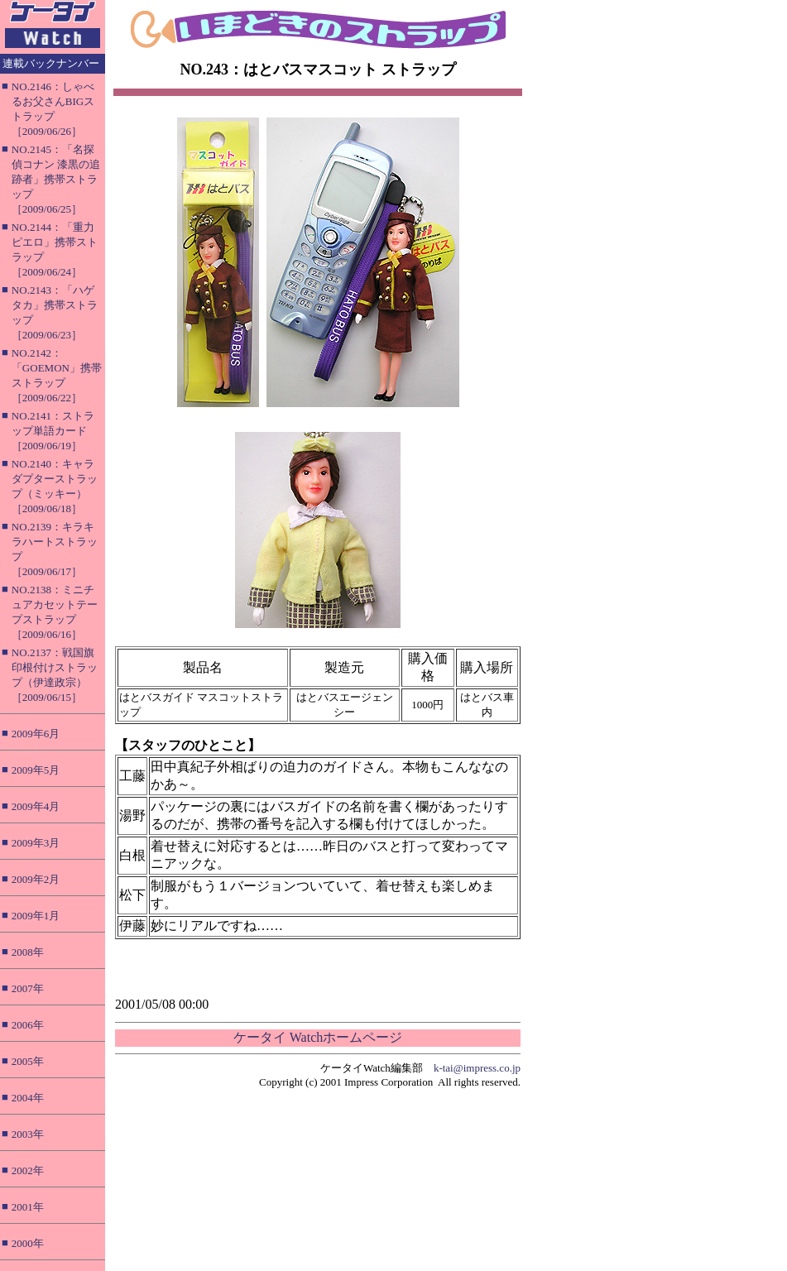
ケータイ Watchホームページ (317, 1037)
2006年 (28, 1025)
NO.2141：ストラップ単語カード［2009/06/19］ (53, 431)
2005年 (28, 1061)
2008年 (28, 952)
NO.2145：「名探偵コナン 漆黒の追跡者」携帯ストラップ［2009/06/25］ (56, 179)
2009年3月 (36, 843)
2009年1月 (36, 915)
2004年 (28, 1097)
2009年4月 (36, 806)
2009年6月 (36, 733)
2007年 (28, 988)
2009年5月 (36, 770)
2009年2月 (36, 879)
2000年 (28, 1243)
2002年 (28, 1170)
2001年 (28, 1207)
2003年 (28, 1134)
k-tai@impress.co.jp (477, 1068)
